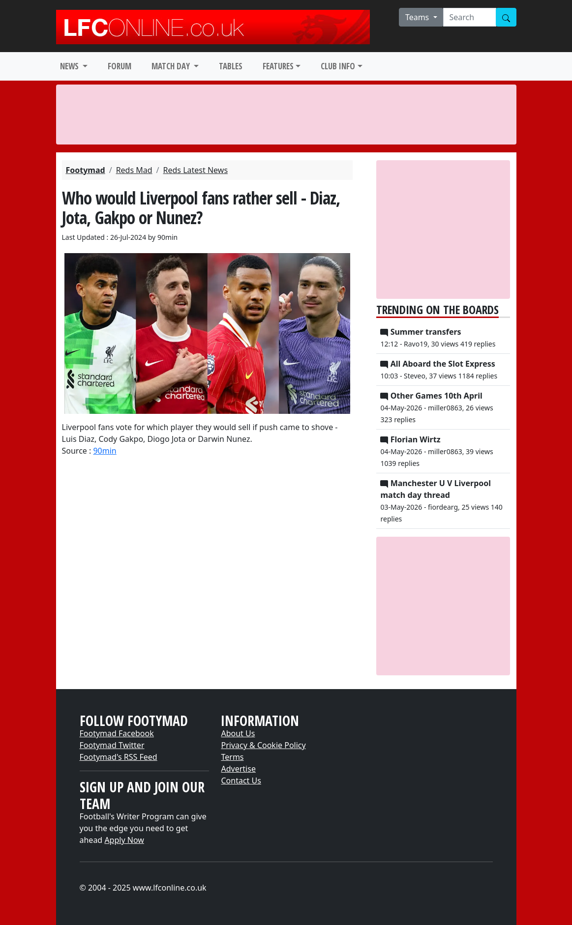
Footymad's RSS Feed (118, 757)
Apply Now (124, 840)
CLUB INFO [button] (338, 66)
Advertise (238, 768)
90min (104, 450)
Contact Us (241, 780)
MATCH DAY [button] (171, 66)
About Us (238, 733)
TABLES (230, 66)
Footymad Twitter (112, 745)
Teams (418, 17)
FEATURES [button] (278, 66)
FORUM (119, 66)
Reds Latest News (195, 170)
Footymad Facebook (117, 733)
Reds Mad (134, 170)
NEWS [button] (70, 66)
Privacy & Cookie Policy (263, 745)
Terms (232, 757)
